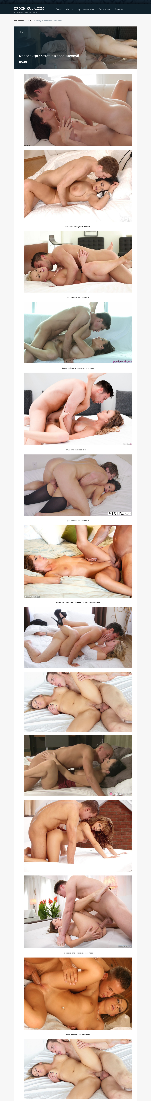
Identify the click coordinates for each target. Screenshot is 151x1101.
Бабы (58, 9)
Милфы (69, 9)
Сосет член (104, 9)
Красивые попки (86, 9)
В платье (119, 9)
